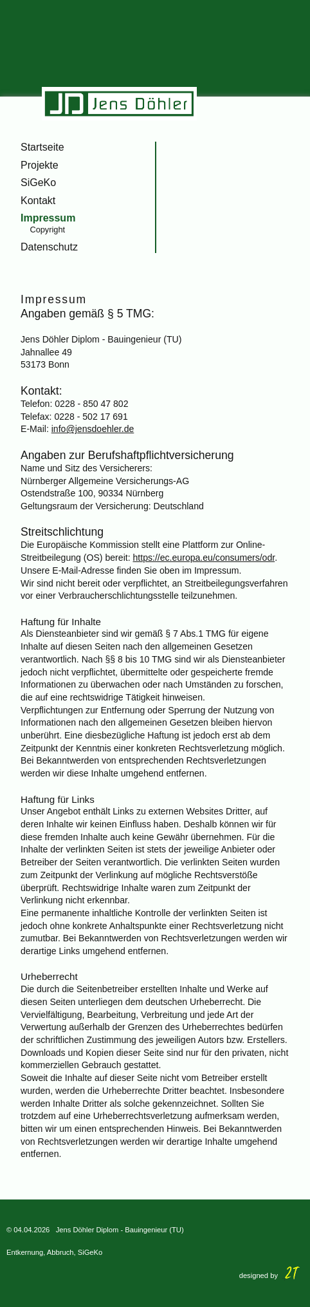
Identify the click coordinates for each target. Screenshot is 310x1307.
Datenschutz (49, 246)
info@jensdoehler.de (92, 429)
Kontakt (38, 200)
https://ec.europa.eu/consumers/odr (204, 557)
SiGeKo (38, 182)
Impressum (48, 217)
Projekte (40, 165)
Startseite (42, 147)
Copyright (47, 229)
